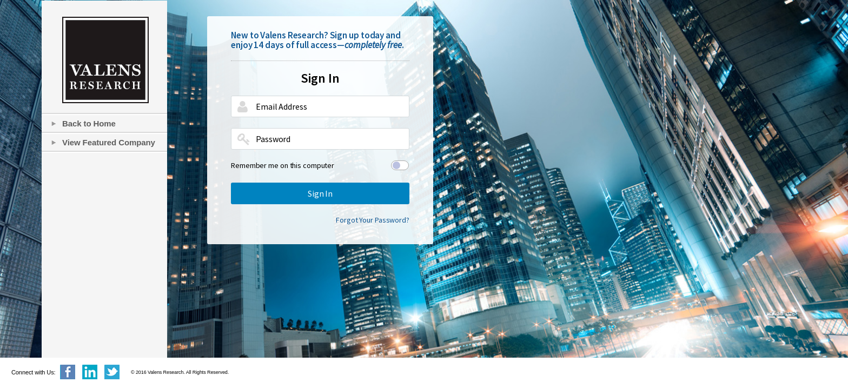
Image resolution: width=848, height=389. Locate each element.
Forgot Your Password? (372, 220)
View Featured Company (108, 142)
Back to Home (89, 123)
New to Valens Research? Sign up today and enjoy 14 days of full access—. (317, 40)
